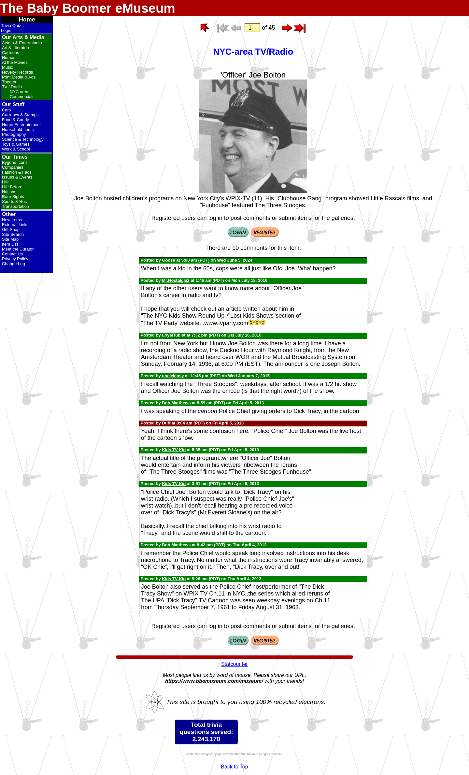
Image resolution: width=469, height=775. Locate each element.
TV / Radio (12, 86)
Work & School (16, 149)
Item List (10, 244)
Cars (6, 110)
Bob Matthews (176, 402)
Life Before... (14, 186)
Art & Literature (16, 47)
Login (6, 30)
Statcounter (234, 664)
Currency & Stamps (20, 114)
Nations (9, 191)
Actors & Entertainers (22, 42)
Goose (168, 260)
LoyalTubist (173, 335)
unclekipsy (173, 375)
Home (27, 19)
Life (5, 181)
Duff (166, 423)
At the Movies (15, 62)
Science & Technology (23, 139)
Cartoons (10, 52)
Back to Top (234, 766)
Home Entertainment (21, 124)
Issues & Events (17, 177)
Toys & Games (16, 144)
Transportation (15, 206)
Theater (9, 81)
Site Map (10, 239)
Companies (12, 167)
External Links (15, 224)
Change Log (13, 263)
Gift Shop (11, 229)
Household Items (18, 129)
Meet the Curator (18, 249)
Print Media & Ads (19, 77)
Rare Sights (13, 196)
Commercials (22, 96)
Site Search (13, 234)
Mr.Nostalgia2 (176, 280)
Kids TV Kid (174, 449)
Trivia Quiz (11, 25)
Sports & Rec (14, 201)
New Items (12, 219)
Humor (8, 57)
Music (7, 67)
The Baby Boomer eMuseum (87, 8)
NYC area (19, 91)
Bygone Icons (15, 162)
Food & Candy (15, 119)
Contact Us (12, 253)
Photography (14, 134)
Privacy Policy (15, 258)
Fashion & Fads (17, 172)
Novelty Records (17, 72)
